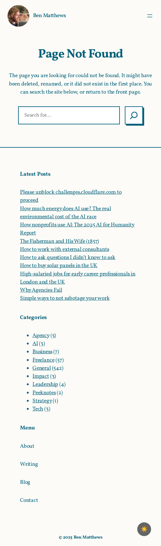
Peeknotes (44, 393)
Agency (40, 336)
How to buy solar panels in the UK (58, 266)
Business (42, 352)
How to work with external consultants (64, 249)
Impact (40, 376)
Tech (37, 409)
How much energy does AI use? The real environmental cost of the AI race (65, 213)
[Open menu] (150, 16)
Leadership (45, 384)
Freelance (43, 360)
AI (35, 344)
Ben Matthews (49, 16)
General (41, 368)
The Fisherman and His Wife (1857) (59, 241)
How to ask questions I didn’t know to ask (67, 257)
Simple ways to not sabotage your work (65, 298)
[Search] (134, 115)
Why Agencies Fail (41, 290)
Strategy (42, 401)
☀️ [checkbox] (144, 529)
